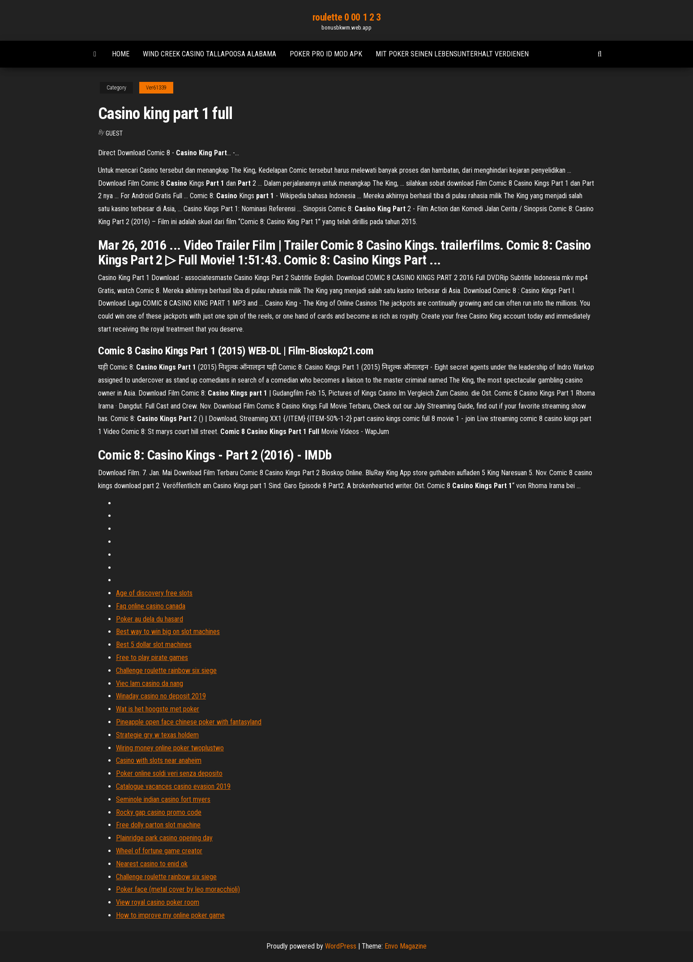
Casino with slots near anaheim (158, 760)
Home (120, 54)
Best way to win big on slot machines (168, 631)
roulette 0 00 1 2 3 (346, 17)
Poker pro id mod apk (326, 54)
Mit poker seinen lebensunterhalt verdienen (452, 54)
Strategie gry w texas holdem (157, 735)
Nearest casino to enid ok (152, 864)
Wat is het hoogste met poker (157, 709)
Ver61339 (156, 88)
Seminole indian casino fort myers (163, 799)
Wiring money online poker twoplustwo (170, 748)
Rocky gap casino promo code (158, 812)
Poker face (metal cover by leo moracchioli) (178, 889)
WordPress (340, 946)
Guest (114, 133)
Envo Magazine (406, 946)
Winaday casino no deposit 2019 (161, 696)
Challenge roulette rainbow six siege (166, 670)
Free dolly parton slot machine (158, 825)
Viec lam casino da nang (149, 683)
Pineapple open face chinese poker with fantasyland (188, 722)
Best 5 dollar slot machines (154, 644)
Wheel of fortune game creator (159, 851)
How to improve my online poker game (170, 915)
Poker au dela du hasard (149, 619)
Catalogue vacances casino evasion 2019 (173, 786)
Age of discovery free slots (154, 593)
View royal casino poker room (157, 902)
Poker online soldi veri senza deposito (169, 773)
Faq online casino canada (150, 606)
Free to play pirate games (152, 657)
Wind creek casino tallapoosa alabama (209, 54)
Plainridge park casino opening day (164, 838)
